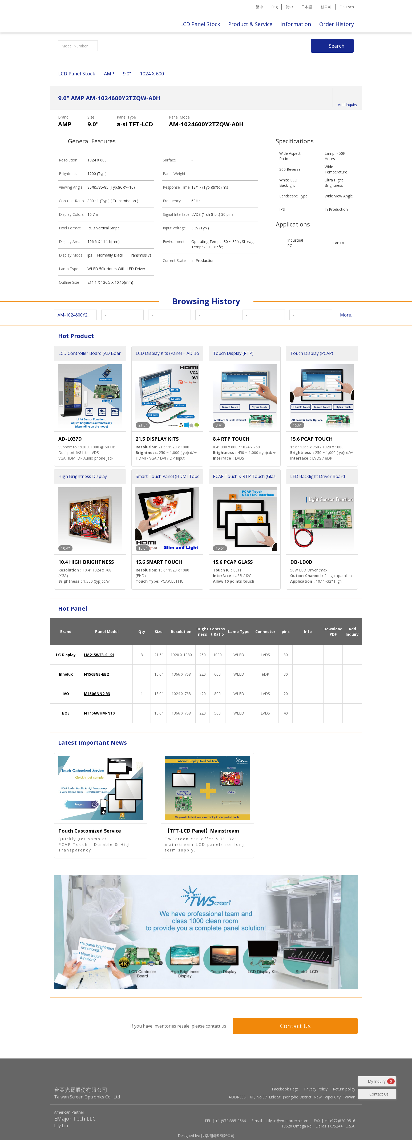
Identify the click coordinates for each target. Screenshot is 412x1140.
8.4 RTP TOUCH (231, 439)
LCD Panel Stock (200, 24)
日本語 (306, 6)
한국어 (326, 6)
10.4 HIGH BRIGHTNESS (86, 562)
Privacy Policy (316, 1089)
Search (336, 46)
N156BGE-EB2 (96, 674)
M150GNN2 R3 (97, 693)
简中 (289, 6)
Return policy (344, 1089)
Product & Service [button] (250, 24)
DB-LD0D (301, 562)
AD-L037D (70, 439)
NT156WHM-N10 (99, 713)
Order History (336, 24)
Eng (274, 6)
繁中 (259, 6)
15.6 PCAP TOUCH (311, 439)
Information (295, 24)
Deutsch (347, 6)
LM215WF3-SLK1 (99, 654)
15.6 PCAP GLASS (233, 562)
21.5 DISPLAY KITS (157, 439)
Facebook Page (285, 1089)
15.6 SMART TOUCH (159, 562)
